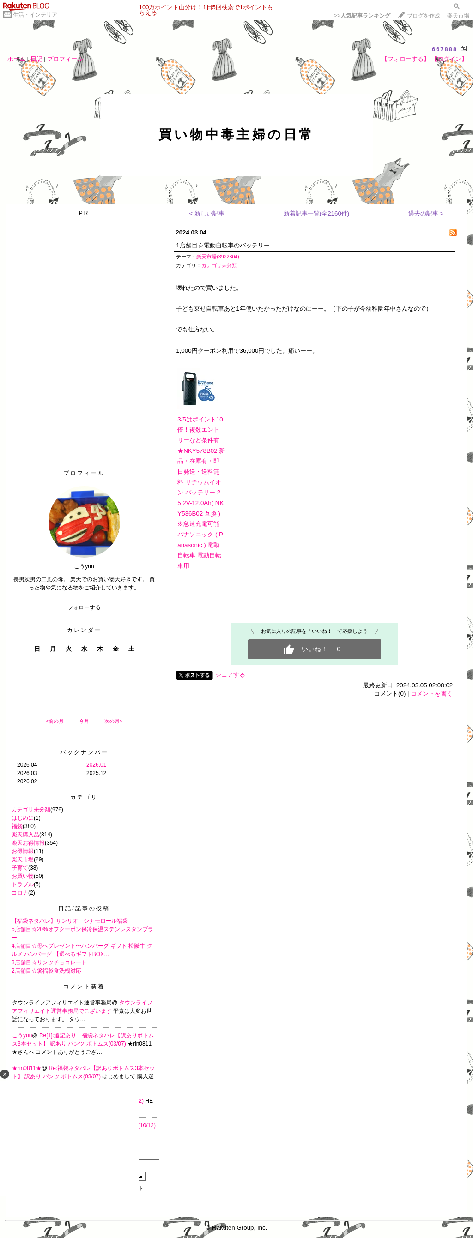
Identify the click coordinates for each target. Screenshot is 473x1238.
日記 (36, 58)
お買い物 (23, 876)
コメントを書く (432, 693)
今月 (84, 721)
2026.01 (96, 765)
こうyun (22, 1035)
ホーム (16, 58)
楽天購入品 (25, 834)
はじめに (23, 818)
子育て (20, 868)
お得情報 (23, 851)
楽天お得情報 (28, 843)
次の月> (113, 721)
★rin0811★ (27, 1068)
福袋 (17, 826)
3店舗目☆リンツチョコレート (49, 962)
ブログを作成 (423, 15)
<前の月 (54, 721)
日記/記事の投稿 (83, 908)
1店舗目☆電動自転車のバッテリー (222, 245)
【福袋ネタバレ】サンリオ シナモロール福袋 (70, 921)
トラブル (23, 884)
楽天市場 (458, 15)
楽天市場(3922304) (217, 256)
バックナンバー (84, 752)
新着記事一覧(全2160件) (317, 213)
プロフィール (65, 58)
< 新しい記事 (207, 213)
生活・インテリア (35, 15)
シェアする (230, 674)
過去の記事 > (426, 213)
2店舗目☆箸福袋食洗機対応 (46, 971)
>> (362, 15)
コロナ (20, 892)
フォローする (84, 607)
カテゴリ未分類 (31, 809)
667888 (444, 49)
